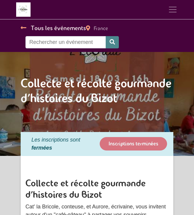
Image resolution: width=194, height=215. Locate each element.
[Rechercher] (112, 42)
